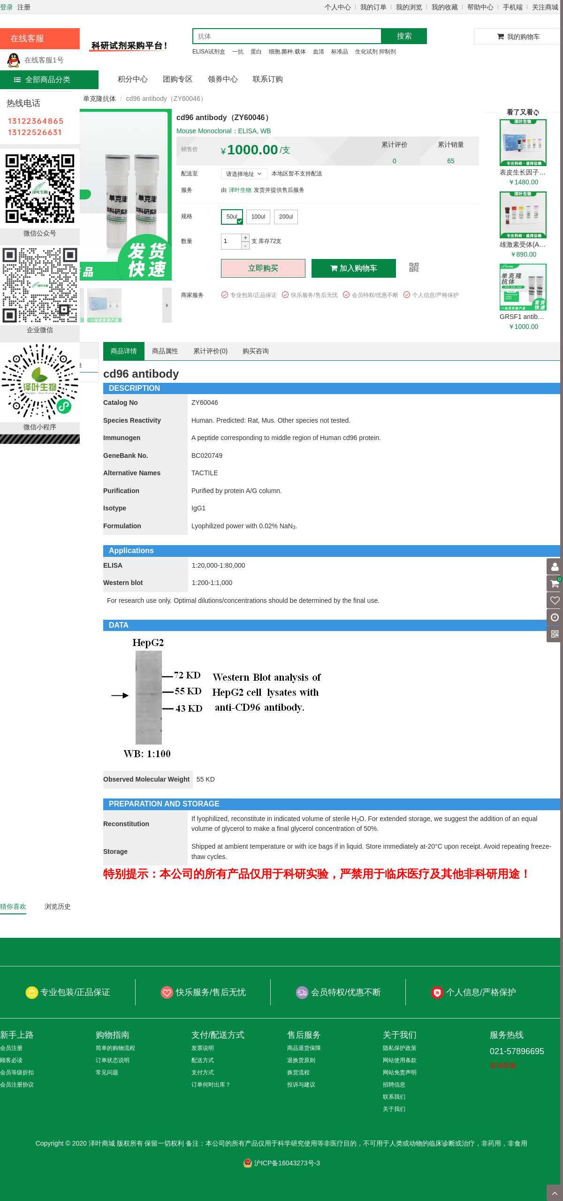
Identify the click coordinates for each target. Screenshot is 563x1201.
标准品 (339, 51)
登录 (6, 7)
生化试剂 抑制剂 (375, 51)
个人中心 (338, 7)
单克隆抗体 (99, 98)
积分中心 (133, 79)
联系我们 (394, 1097)
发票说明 (202, 1048)
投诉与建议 (301, 1084)
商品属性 (165, 351)
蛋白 (256, 51)
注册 (23, 7)
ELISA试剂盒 (208, 51)
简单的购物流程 (115, 1048)
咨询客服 (503, 1065)
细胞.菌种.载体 (287, 51)
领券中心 (223, 79)
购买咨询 (256, 351)
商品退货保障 (304, 1048)
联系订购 (268, 79)
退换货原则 (301, 1060)
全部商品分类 (42, 80)
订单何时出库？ (211, 1084)
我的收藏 (445, 7)
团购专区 (178, 79)
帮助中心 (480, 7)
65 (451, 161)
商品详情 (124, 351)
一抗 (237, 51)
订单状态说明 (112, 1060)
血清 (318, 51)
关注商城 (545, 7)
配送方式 (202, 1060)
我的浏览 (409, 7)
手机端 (513, 7)
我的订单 (373, 7)
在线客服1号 (35, 60)
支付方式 (202, 1072)
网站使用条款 (400, 1060)
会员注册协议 (17, 1084)
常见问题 (107, 1072)
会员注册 (11, 1048)
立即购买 (263, 268)
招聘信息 (394, 1084)
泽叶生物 (240, 190)
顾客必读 (11, 1060)
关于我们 (394, 1109)
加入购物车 (353, 268)
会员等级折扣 (17, 1072)
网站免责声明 (400, 1072)
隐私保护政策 (400, 1048)
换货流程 (298, 1072)
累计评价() (210, 351)
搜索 (404, 36)
